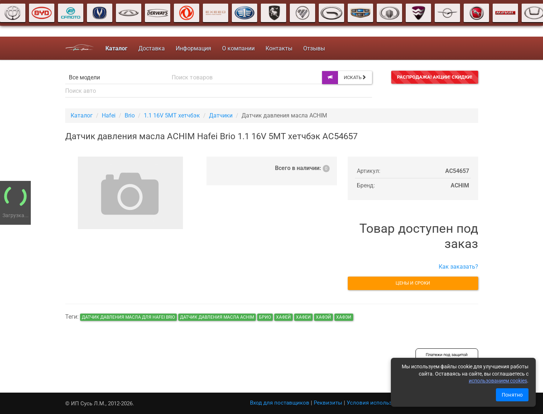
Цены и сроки (413, 283)
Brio (130, 115)
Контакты (279, 48)
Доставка (151, 48)
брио (265, 317)
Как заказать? (458, 266)
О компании (238, 48)
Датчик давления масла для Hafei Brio (128, 317)
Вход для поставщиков (279, 402)
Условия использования (379, 402)
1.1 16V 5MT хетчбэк (172, 115)
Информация (193, 48)
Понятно (512, 395)
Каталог (82, 115)
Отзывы (314, 48)
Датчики (221, 115)
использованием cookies (498, 381)
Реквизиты (328, 402)
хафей (283, 317)
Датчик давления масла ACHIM (217, 317)
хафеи (303, 317)
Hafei (109, 115)
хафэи (343, 317)
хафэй (323, 317)
